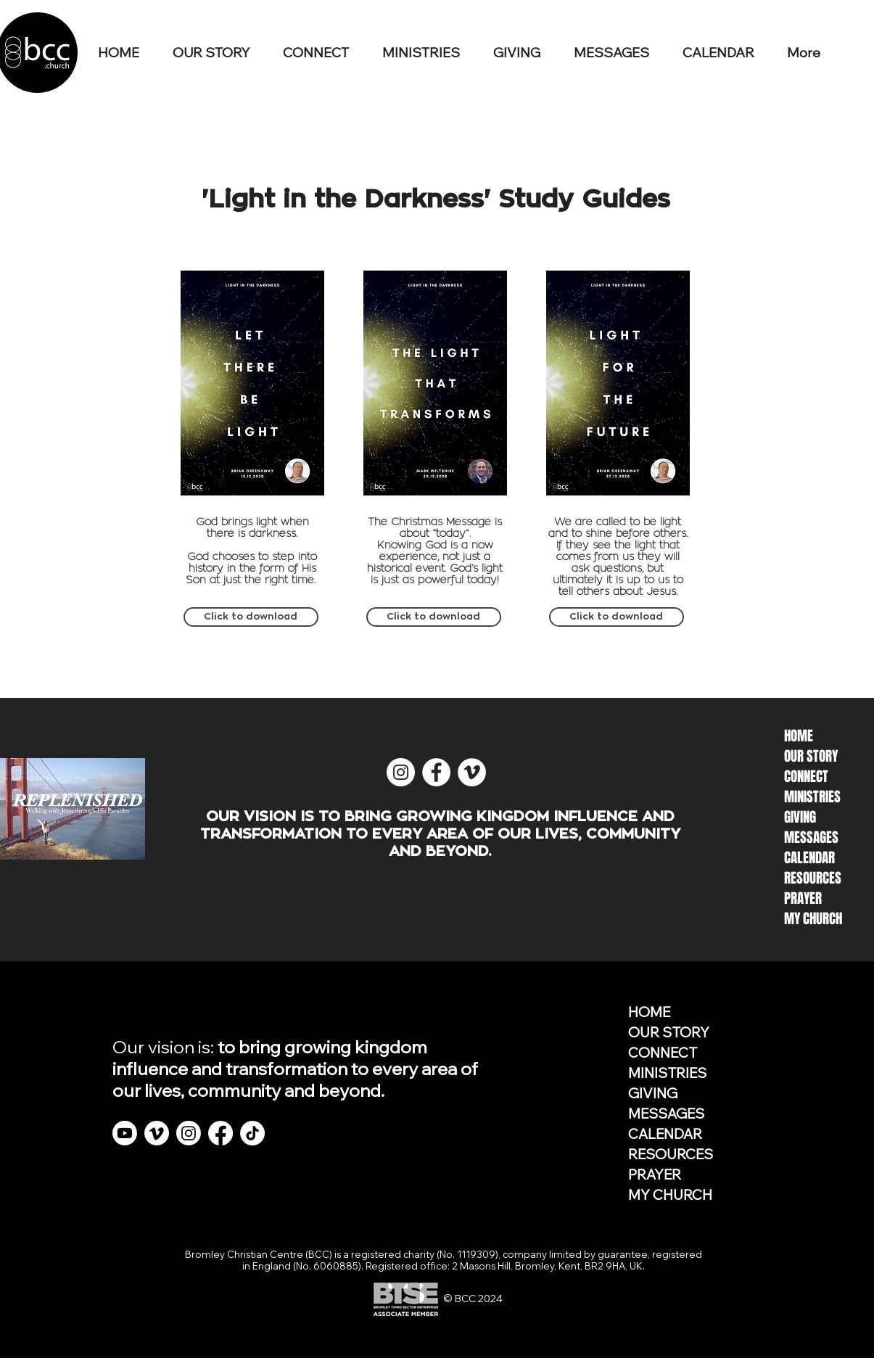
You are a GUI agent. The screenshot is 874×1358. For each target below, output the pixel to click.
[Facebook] (220, 1133)
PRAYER (654, 1174)
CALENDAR (665, 1134)
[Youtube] (124, 1133)
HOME (649, 1012)
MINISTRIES (667, 1073)
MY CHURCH (670, 1194)
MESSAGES (666, 1113)
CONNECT (662, 1052)
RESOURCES (670, 1154)
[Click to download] (251, 617)
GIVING (652, 1093)
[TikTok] (252, 1133)
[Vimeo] (156, 1133)
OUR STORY (668, 1032)
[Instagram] (188, 1133)
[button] (321, 53)
